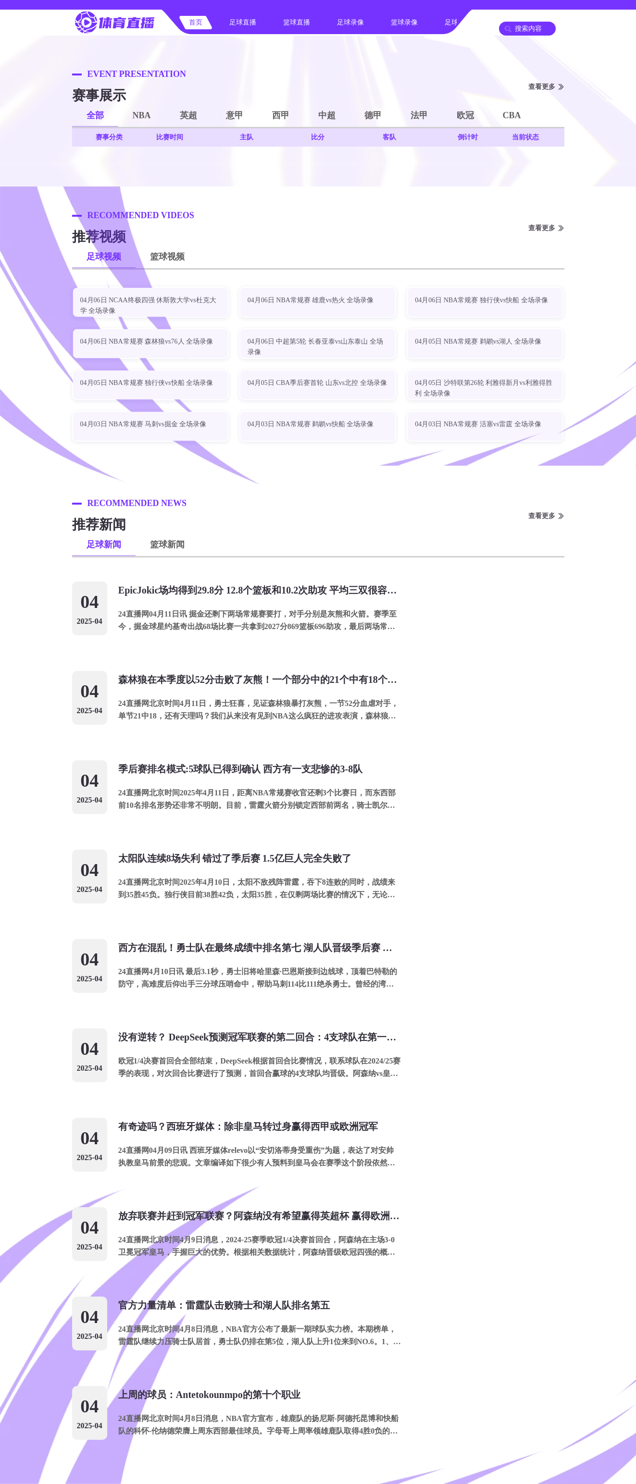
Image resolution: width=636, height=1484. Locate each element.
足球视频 (104, 256)
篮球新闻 (167, 544)
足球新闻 (104, 544)
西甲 (280, 115)
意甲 (234, 115)
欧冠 (465, 115)
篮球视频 (167, 256)
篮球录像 (404, 22)
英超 (188, 115)
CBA (512, 115)
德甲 (373, 115)
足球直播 (242, 22)
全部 (95, 115)
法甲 (419, 115)
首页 (195, 22)
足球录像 (350, 22)
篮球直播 (296, 22)
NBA (142, 115)
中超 (327, 115)
